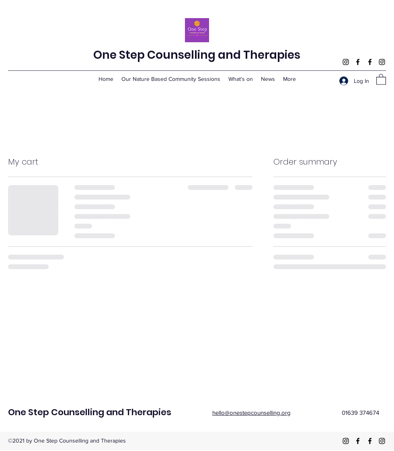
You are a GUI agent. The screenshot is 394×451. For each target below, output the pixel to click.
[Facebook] (358, 62)
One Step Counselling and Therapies (196, 55)
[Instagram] (346, 62)
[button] (381, 79)
